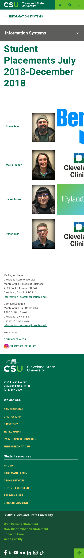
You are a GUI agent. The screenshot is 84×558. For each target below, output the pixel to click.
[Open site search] (69, 5)
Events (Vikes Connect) (20, 439)
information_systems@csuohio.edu (25, 296)
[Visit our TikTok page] (42, 552)
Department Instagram (22, 345)
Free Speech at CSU (17, 446)
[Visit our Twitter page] (10, 552)
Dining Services (14, 480)
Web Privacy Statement (21, 524)
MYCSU (8, 465)
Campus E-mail (14, 409)
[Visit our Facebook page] (5, 552)
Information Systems (26, 16)
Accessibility (13, 539)
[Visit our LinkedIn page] (29, 552)
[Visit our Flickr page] (22, 552)
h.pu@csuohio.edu (15, 339)
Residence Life (13, 495)
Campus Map (12, 416)
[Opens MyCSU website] (60, 5)
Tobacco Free (14, 534)
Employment (12, 431)
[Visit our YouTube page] (15, 552)
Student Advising (16, 502)
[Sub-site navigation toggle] (42, 33)
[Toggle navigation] (79, 5)
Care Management (16, 473)
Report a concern (16, 488)
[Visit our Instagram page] (35, 552)
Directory (11, 424)
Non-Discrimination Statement (26, 529)
